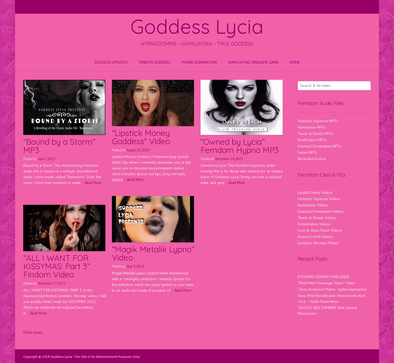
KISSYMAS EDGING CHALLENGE (323, 276)
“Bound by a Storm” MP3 (59, 146)
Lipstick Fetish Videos (315, 192)
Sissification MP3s (312, 139)
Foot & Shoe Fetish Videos (320, 230)
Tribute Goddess (154, 62)
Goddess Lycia (197, 26)
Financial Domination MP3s (319, 146)
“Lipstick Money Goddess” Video (141, 137)
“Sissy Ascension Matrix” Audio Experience (332, 289)
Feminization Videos (314, 224)
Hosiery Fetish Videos (315, 236)
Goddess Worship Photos (318, 242)
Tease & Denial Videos (317, 217)
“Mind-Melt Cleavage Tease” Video (326, 282)
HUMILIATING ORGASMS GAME (253, 62)
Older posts (33, 332)
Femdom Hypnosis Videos (319, 198)
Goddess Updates (111, 62)
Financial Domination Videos (320, 211)
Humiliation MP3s (312, 127)
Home (295, 62)
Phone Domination (199, 62)
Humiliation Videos (313, 205)
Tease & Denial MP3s (316, 133)
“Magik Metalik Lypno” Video (153, 253)
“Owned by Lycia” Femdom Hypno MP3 (240, 146)
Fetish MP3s (307, 152)
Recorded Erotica (312, 158)
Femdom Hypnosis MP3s (318, 120)
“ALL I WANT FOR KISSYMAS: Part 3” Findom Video (56, 266)
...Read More (92, 182)
